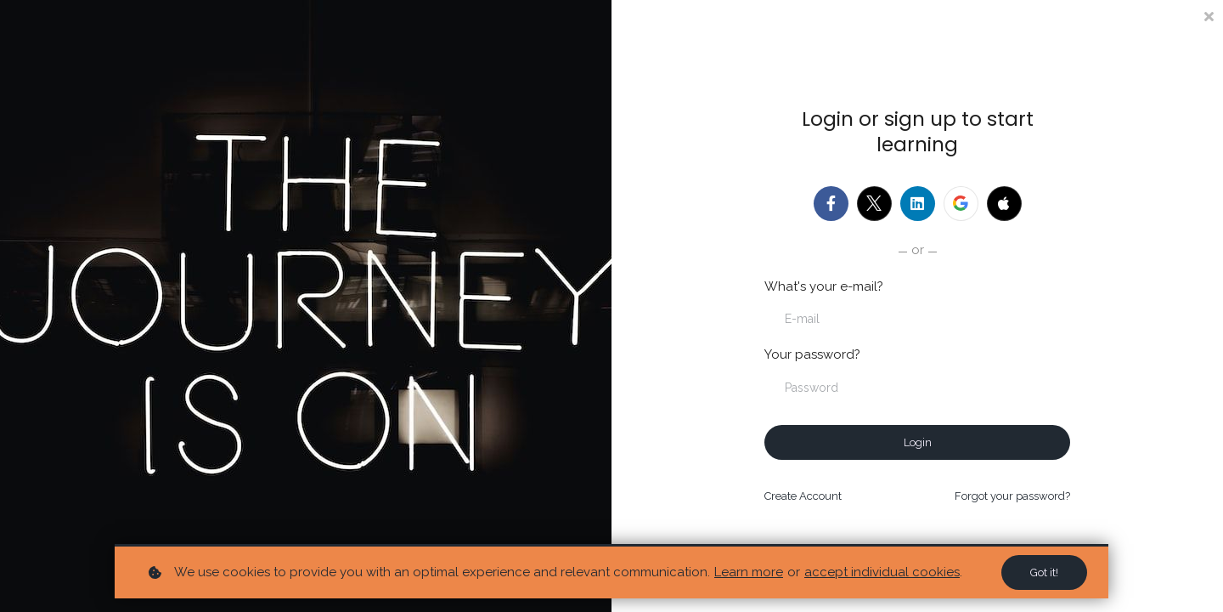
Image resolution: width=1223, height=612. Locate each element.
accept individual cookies (882, 572)
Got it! (1044, 572)
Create (803, 496)
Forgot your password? (1012, 496)
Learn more (748, 572)
